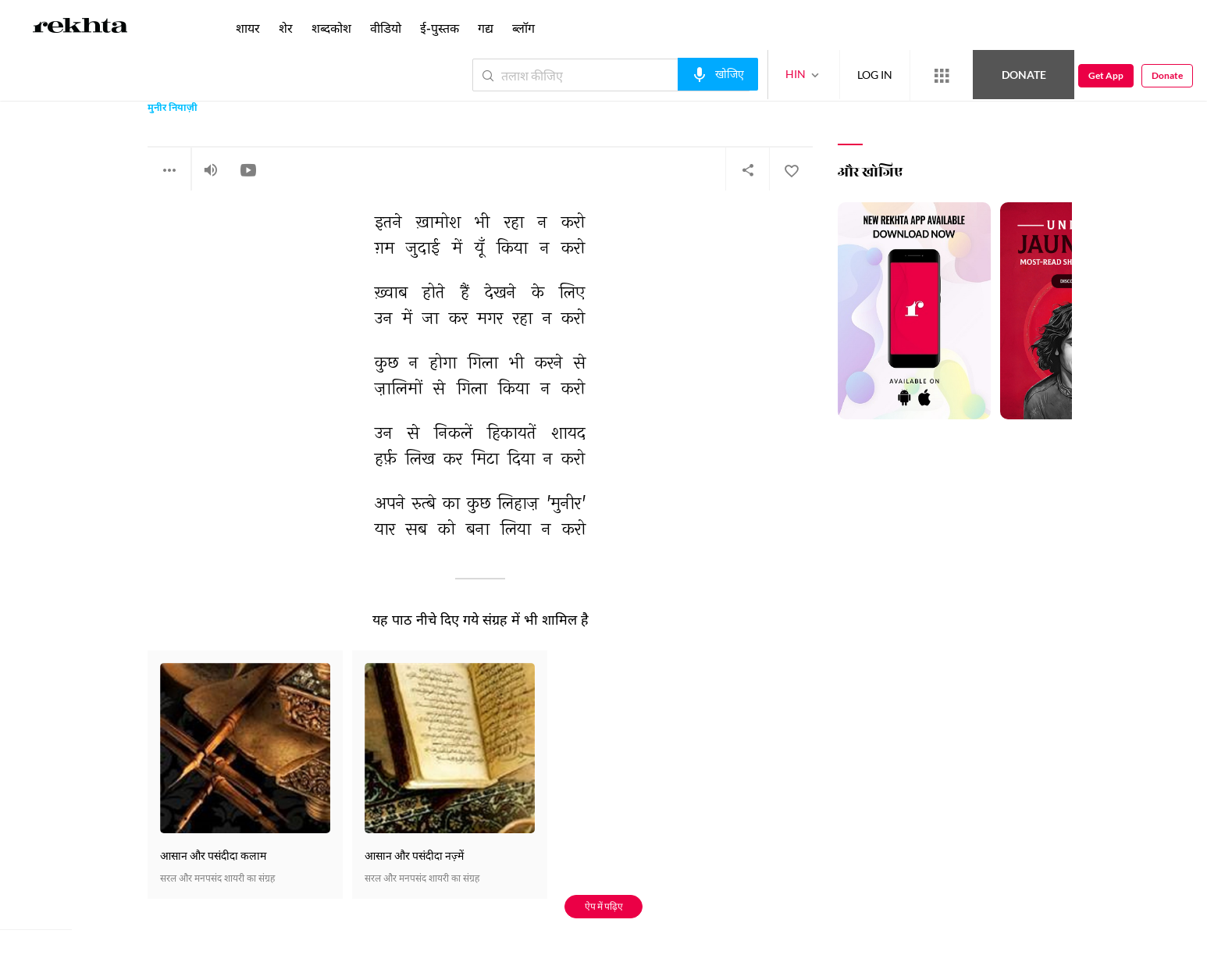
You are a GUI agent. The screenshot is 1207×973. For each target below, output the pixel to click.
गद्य (485, 27)
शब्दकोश (331, 27)
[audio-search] (718, 74)
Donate (1024, 74)
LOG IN (874, 74)
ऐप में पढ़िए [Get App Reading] (604, 906)
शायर (248, 27)
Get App (1105, 75)
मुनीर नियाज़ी (173, 109)
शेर (286, 27)
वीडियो (385, 27)
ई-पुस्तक (439, 27)
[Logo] (80, 28)
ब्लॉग (523, 27)
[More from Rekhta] (942, 76)
